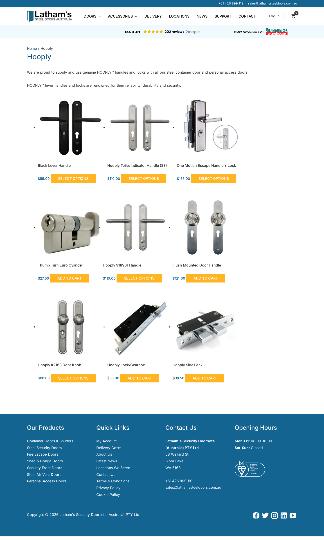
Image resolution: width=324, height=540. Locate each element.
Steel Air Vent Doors (44, 478)
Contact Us (105, 478)
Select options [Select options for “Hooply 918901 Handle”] (56, 281)
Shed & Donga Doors (45, 464)
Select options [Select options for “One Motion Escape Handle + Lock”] (188, 178)
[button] (98, 16)
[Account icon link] (274, 16)
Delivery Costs (108, 451)
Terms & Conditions (112, 484)
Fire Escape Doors (42, 458)
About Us (104, 458)
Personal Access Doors (46, 484)
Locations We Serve (113, 471)
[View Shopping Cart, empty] (293, 16)
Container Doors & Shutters (50, 444)
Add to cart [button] (269, 174)
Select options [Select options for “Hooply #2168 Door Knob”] (206, 278)
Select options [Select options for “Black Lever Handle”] (75, 174)
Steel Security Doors (44, 451)
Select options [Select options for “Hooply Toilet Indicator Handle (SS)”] (122, 178)
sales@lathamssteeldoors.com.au (272, 3)
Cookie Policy (108, 498)
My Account (106, 444)
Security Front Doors (44, 471)
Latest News (106, 464)
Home (32, 48)
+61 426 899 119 (230, 3)
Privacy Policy (108, 491)
